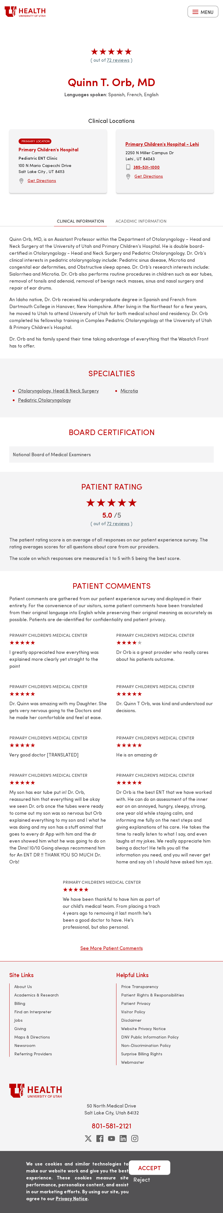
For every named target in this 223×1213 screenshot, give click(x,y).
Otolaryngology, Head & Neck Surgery (58, 391)
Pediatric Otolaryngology (44, 400)
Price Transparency (139, 986)
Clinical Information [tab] (80, 221)
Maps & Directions (32, 1037)
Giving (20, 1028)
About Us (23, 986)
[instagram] (134, 1138)
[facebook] (99, 1138)
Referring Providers (33, 1053)
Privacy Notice (72, 1198)
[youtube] (111, 1138)
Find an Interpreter (32, 1011)
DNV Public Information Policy (150, 1037)
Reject (141, 1179)
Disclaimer (131, 1020)
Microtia (129, 391)
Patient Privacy (135, 1003)
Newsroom (24, 1045)
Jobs (18, 1020)
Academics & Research (36, 995)
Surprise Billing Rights (141, 1053)
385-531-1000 (146, 167)
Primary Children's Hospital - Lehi (162, 144)
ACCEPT (149, 1168)
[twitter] (88, 1138)
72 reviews (118, 60)
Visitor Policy (133, 1011)
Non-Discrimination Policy (146, 1045)
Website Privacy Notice (143, 1028)
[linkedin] (123, 1138)
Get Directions (42, 180)
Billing (19, 1003)
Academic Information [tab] (141, 221)
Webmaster (132, 1062)
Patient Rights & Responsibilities (152, 995)
